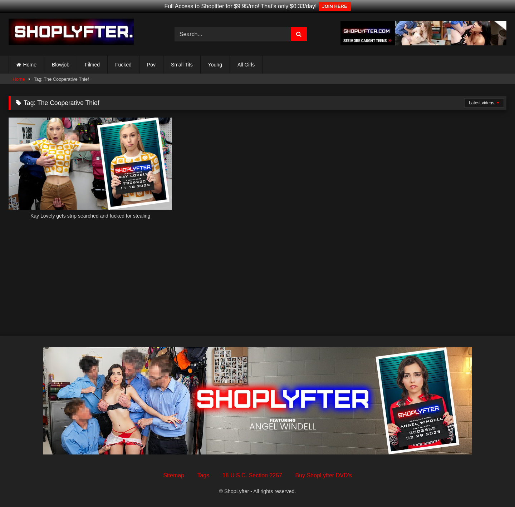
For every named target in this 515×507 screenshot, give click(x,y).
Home (29, 65)
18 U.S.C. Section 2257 (252, 475)
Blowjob (60, 65)
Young (215, 65)
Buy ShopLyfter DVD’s (323, 475)
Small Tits (182, 65)
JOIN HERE (334, 6)
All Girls (246, 65)
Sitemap (173, 475)
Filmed (92, 65)
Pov (151, 65)
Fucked (123, 65)
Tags (203, 475)
